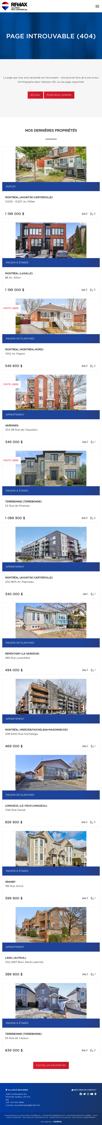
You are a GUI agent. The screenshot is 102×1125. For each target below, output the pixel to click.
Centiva (56, 1121)
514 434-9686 (17, 1102)
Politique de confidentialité (35, 1117)
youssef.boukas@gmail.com (27, 1105)
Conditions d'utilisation (60, 1117)
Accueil (35, 95)
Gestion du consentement (83, 1117)
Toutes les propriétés (51, 1066)
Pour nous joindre (59, 95)
